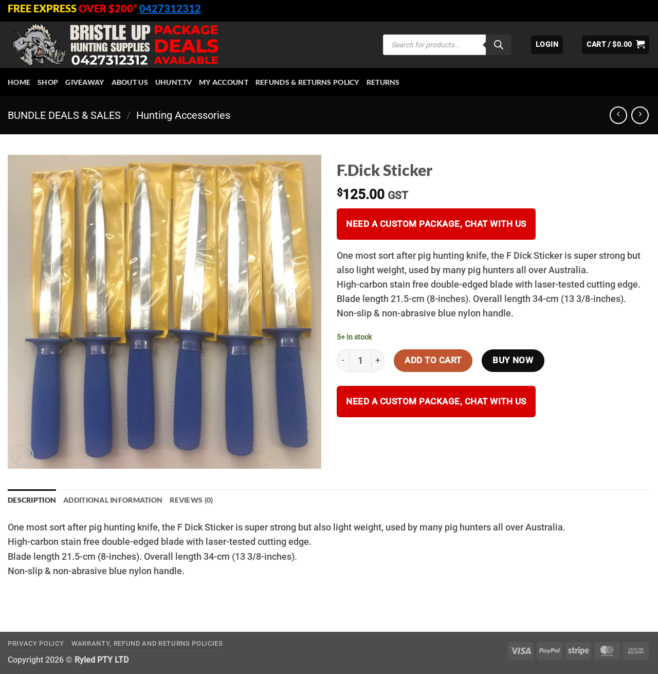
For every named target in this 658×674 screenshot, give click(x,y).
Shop (48, 82)
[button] (547, 45)
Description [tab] (32, 499)
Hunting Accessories (183, 115)
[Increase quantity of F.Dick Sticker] (378, 360)
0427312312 (170, 8)
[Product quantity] (360, 360)
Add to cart (433, 360)
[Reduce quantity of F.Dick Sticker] (343, 360)
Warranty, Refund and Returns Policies (147, 643)
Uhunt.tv (173, 82)
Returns (383, 82)
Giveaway (84, 82)
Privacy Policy (36, 643)
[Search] (498, 44)
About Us (130, 82)
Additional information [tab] (112, 499)
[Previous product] (640, 115)
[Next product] (618, 115)
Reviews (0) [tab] (191, 499)
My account (223, 82)
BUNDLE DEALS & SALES (64, 115)
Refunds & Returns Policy (307, 82)
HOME (19, 82)
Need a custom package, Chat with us (436, 224)
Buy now (512, 360)
